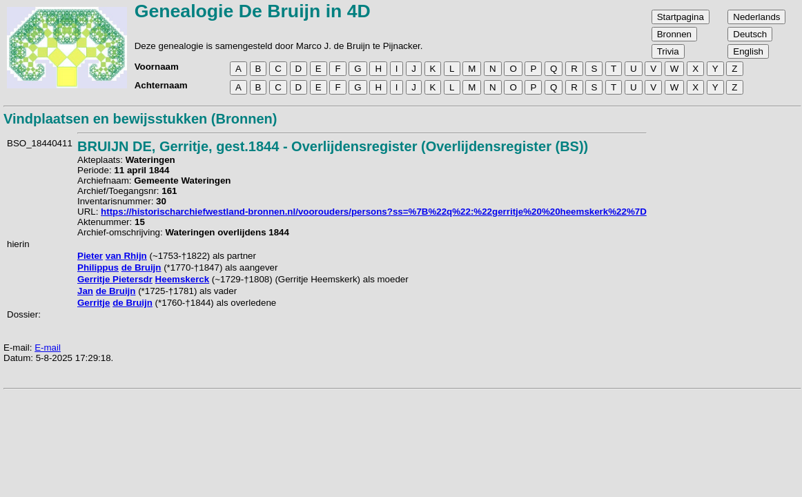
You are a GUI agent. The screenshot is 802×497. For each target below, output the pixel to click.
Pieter (90, 256)
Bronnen (674, 34)
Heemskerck (182, 279)
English (748, 51)
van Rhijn (126, 256)
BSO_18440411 (39, 143)
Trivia (668, 51)
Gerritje (93, 303)
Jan (85, 291)
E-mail (48, 347)
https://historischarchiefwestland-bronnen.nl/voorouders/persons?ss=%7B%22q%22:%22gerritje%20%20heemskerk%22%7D (374, 211)
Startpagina (680, 17)
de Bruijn (141, 267)
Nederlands (756, 17)
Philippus (98, 267)
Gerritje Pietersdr (115, 279)
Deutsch (750, 34)
